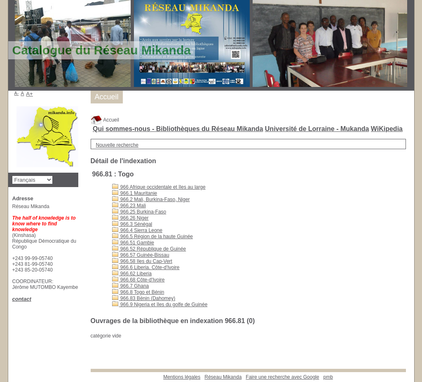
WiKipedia (387, 128)
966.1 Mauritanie (134, 193)
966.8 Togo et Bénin (138, 292)
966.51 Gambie (133, 243)
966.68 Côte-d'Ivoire (138, 280)
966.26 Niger (130, 218)
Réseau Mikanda (222, 377)
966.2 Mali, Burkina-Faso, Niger (151, 199)
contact (21, 299)
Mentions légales (181, 377)
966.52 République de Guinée (149, 249)
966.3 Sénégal (132, 224)
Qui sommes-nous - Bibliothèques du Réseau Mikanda (178, 128)
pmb (328, 377)
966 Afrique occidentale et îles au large (159, 187)
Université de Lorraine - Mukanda (317, 128)
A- (16, 93)
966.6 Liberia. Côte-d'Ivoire (146, 267)
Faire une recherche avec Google (282, 377)
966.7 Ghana (130, 286)
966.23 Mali (129, 206)
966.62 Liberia (132, 274)
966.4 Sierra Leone (137, 230)
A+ (29, 94)
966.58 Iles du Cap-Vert (142, 261)
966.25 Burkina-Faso (139, 212)
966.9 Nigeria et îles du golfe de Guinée (160, 304)
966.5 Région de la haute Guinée (152, 236)
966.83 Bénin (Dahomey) (144, 298)
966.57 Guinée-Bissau (140, 255)
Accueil (105, 120)
